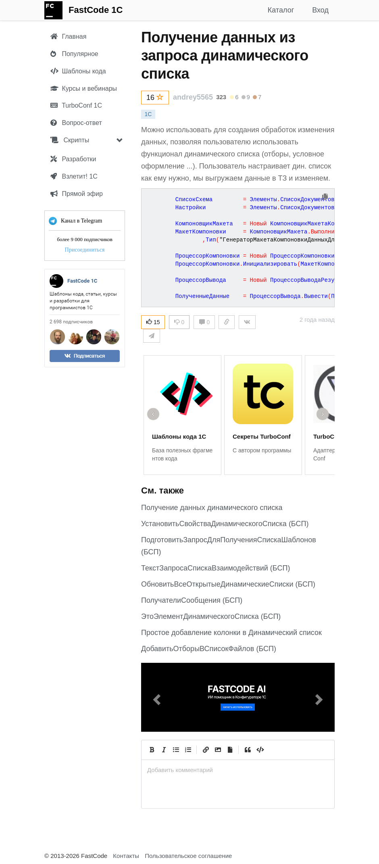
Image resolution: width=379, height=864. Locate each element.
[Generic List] (176, 750)
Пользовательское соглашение (188, 855)
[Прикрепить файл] (230, 750)
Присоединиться (85, 250)
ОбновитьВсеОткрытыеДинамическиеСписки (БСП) (228, 584)
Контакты (126, 855)
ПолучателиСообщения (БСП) (191, 600)
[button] (155, 697)
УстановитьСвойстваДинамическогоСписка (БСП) (224, 524)
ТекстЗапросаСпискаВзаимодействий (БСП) (215, 568)
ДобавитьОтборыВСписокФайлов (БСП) (208, 649)
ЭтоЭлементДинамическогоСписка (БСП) (211, 616)
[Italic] (164, 750)
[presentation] (238, 770)
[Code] (260, 750)
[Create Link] (206, 750)
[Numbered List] (188, 750)
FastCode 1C (96, 10)
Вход (320, 10)
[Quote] (248, 750)
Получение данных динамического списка (211, 508)
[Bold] (152, 750)
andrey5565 (193, 97)
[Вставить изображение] (218, 750)
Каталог (281, 10)
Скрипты (69, 140)
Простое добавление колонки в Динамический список (231, 633)
